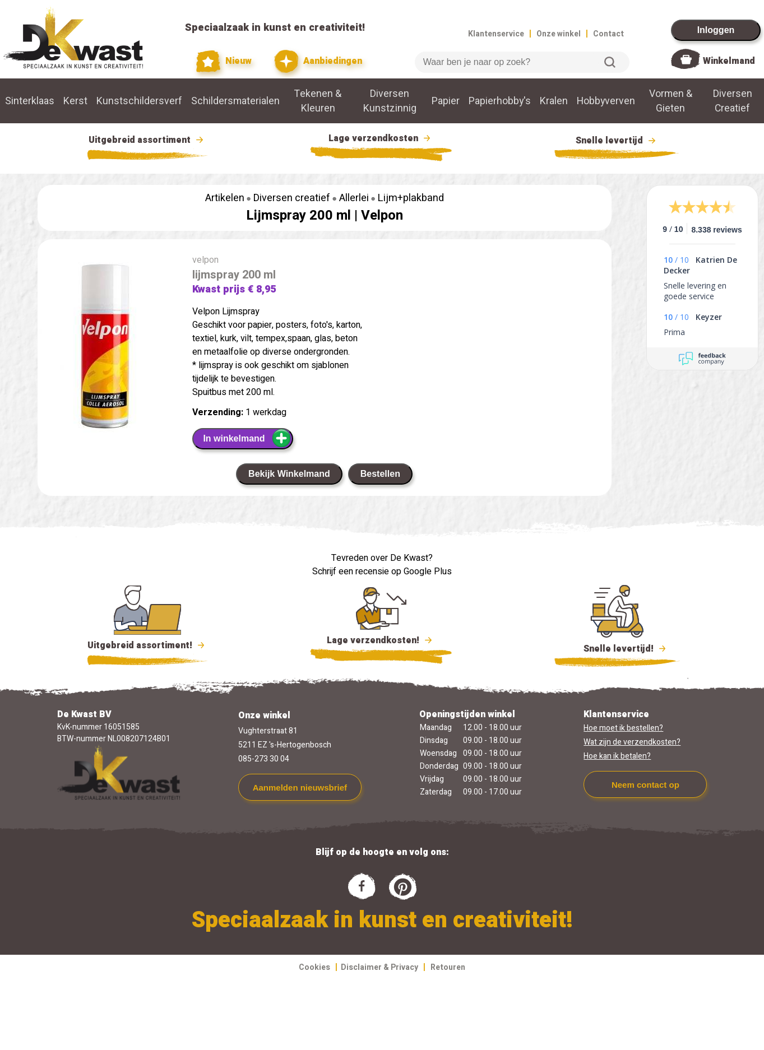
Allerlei (354, 198)
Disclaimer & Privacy (379, 967)
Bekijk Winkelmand (289, 473)
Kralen (554, 101)
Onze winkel (558, 34)
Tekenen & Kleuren (317, 100)
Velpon (382, 215)
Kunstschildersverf (139, 101)
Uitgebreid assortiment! (147, 645)
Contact (608, 34)
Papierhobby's (500, 101)
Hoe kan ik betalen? (617, 756)
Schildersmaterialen (235, 101)
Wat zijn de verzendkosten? (632, 742)
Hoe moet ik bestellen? (623, 728)
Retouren (447, 967)
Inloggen (716, 30)
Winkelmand (729, 61)
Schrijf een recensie (350, 571)
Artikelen (224, 198)
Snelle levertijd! (617, 648)
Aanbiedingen (318, 61)
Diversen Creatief (732, 100)
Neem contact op (645, 784)
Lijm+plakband (411, 198)
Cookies (314, 967)
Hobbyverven (606, 101)
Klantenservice (496, 34)
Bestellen (380, 473)
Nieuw (224, 61)
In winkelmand (247, 438)
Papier (446, 101)
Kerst (75, 101)
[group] (109, 347)
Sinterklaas (29, 101)
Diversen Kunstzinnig (389, 100)
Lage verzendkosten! (381, 642)
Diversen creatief (291, 198)
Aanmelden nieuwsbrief (300, 787)
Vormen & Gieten (670, 100)
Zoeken (610, 62)
